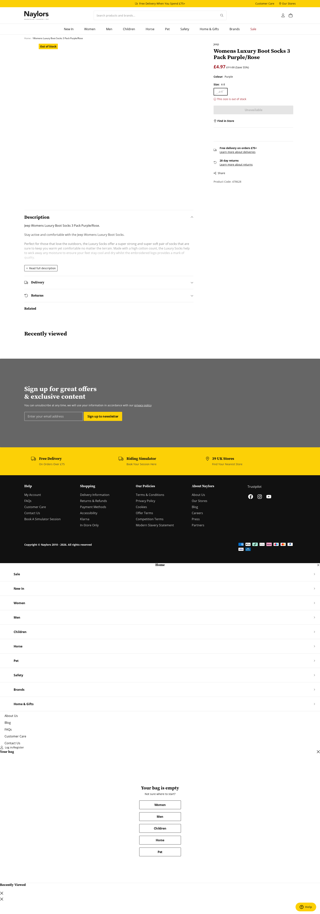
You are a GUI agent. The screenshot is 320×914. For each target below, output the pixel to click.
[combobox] (155, 15)
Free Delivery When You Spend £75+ (162, 3)
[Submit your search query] (221, 15)
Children (160, 828)
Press (196, 519)
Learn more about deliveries (235, 152)
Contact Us (32, 513)
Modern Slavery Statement (155, 525)
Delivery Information (94, 495)
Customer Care (35, 507)
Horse (160, 840)
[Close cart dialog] (318, 751)
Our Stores (199, 501)
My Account (32, 495)
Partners (198, 525)
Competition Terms (150, 519)
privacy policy (143, 405)
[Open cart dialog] (292, 15)
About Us (198, 495)
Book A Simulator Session (42, 519)
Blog (195, 507)
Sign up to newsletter (102, 416)
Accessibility (88, 513)
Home (160, 565)
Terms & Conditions (150, 495)
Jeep (214, 44)
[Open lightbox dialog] (115, 120)
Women (160, 805)
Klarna (84, 519)
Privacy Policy (145, 501)
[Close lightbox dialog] (1, 899)
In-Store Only (89, 525)
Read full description (41, 268)
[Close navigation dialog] (318, 565)
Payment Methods (93, 507)
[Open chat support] (306, 907)
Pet (160, 852)
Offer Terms (144, 513)
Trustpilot (255, 487)
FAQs (27, 501)
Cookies (141, 507)
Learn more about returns (233, 164)
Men (160, 817)
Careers (197, 513)
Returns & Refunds (93, 501)
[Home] (36, 15)
